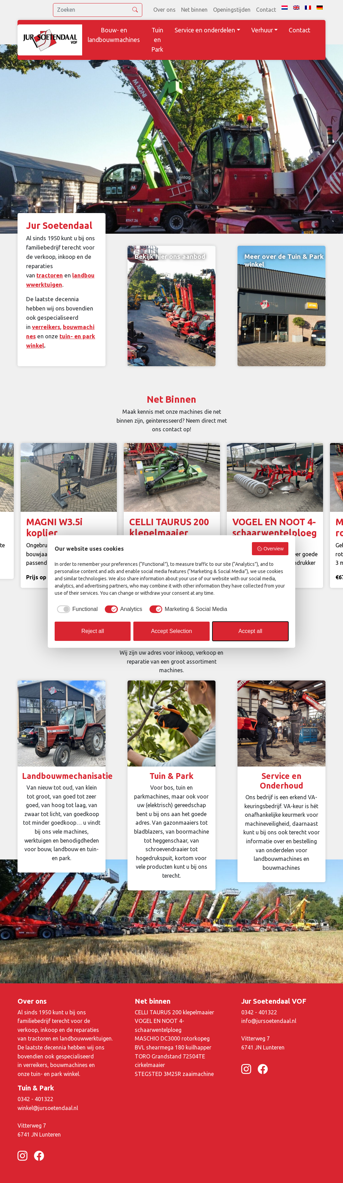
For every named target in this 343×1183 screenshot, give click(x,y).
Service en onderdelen (205, 30)
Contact (266, 10)
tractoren (49, 275)
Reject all (92, 631)
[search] (97, 10)
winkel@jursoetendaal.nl (48, 1108)
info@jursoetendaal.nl (268, 1021)
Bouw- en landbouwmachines (114, 35)
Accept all (250, 631)
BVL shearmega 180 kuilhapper (173, 1047)
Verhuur (262, 30)
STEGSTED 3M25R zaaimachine (174, 1074)
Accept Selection (171, 631)
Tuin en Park (157, 40)
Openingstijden (232, 10)
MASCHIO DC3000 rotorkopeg (172, 1038)
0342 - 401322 (259, 1012)
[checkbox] (76, 609)
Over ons (164, 10)
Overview (270, 549)
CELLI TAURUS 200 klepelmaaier (174, 1012)
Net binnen (194, 10)
